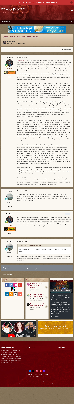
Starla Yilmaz (34, 298)
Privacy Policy (34, 374)
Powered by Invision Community (37, 377)
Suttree (9, 191)
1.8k (9, 77)
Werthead (12, 41)
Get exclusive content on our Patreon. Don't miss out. (55, 328)
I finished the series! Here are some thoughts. (36, 285)
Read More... (55, 316)
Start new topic (66, 49)
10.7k (10, 206)
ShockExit (33, 307)
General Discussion (20, 43)
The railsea (20, 60)
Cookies (46, 374)
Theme (28, 374)
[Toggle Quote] (19, 245)
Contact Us (41, 374)
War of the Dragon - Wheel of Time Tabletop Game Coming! (60, 297)
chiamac (32, 289)
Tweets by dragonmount (33, 350)
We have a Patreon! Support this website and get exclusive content (35, 2)
